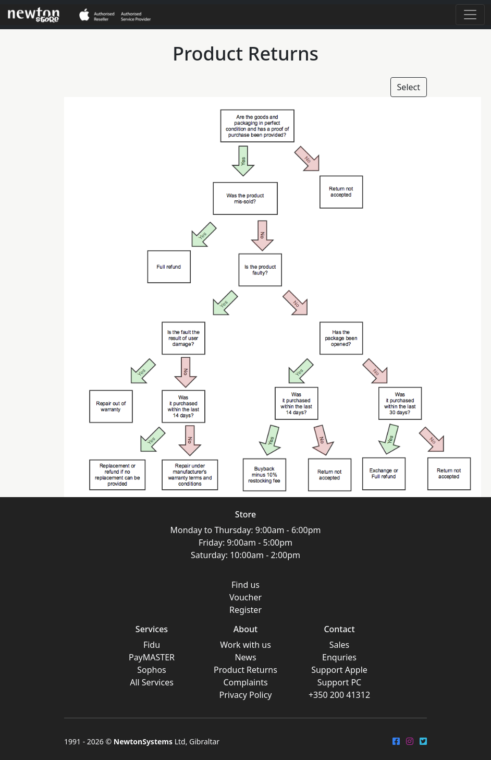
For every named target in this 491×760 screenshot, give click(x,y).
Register (245, 610)
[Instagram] (409, 741)
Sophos (151, 669)
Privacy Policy (245, 695)
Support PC (339, 682)
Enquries (339, 657)
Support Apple (339, 669)
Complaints (245, 682)
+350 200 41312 (339, 695)
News (245, 657)
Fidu (151, 644)
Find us (245, 584)
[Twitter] (423, 741)
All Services (152, 682)
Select (408, 87)
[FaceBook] (396, 741)
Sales (339, 644)
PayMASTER (152, 657)
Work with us (245, 644)
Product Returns (245, 669)
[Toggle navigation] (470, 14)
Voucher (245, 597)
